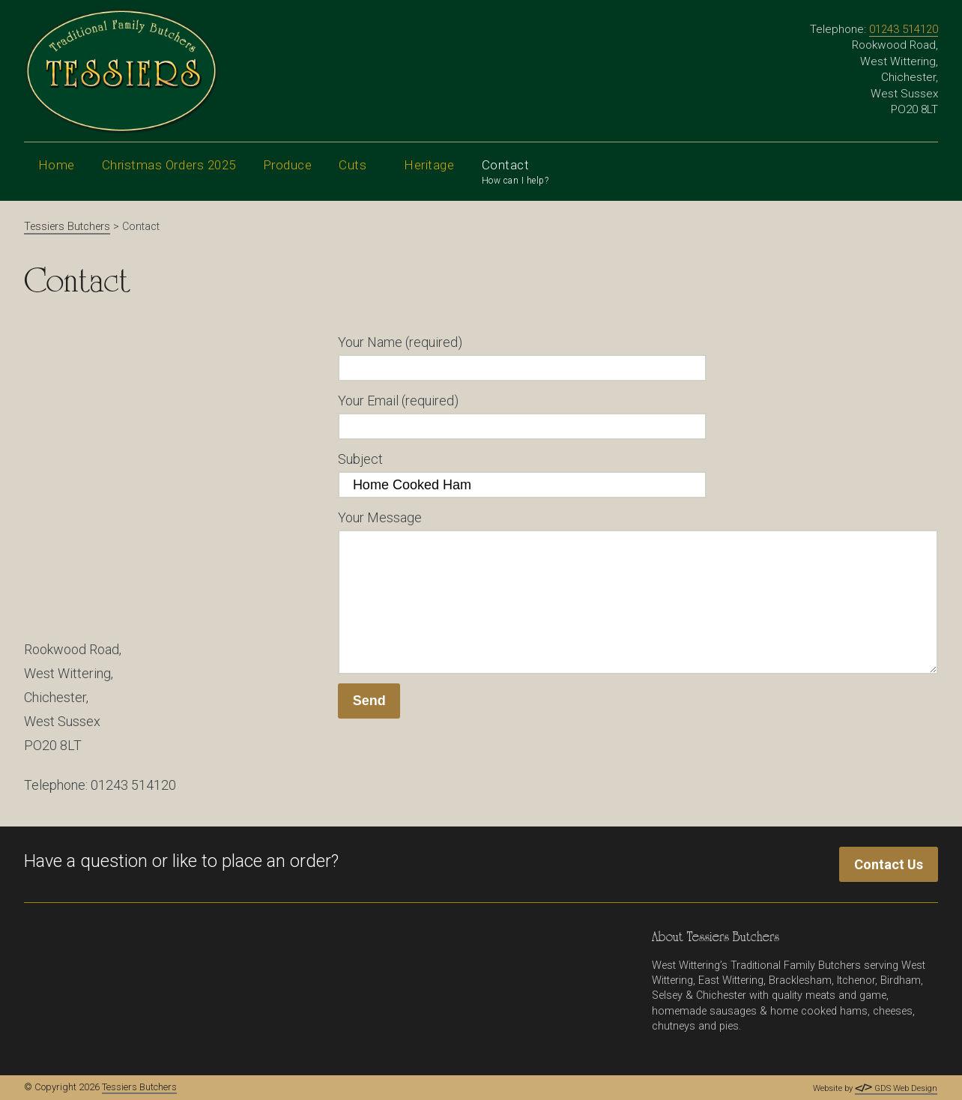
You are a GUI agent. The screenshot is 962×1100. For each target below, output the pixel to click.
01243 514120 (903, 29)
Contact (515, 173)
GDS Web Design (896, 1089)
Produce (287, 176)
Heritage (429, 176)
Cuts (358, 176)
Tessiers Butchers (139, 1087)
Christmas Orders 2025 (169, 164)
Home (56, 164)
